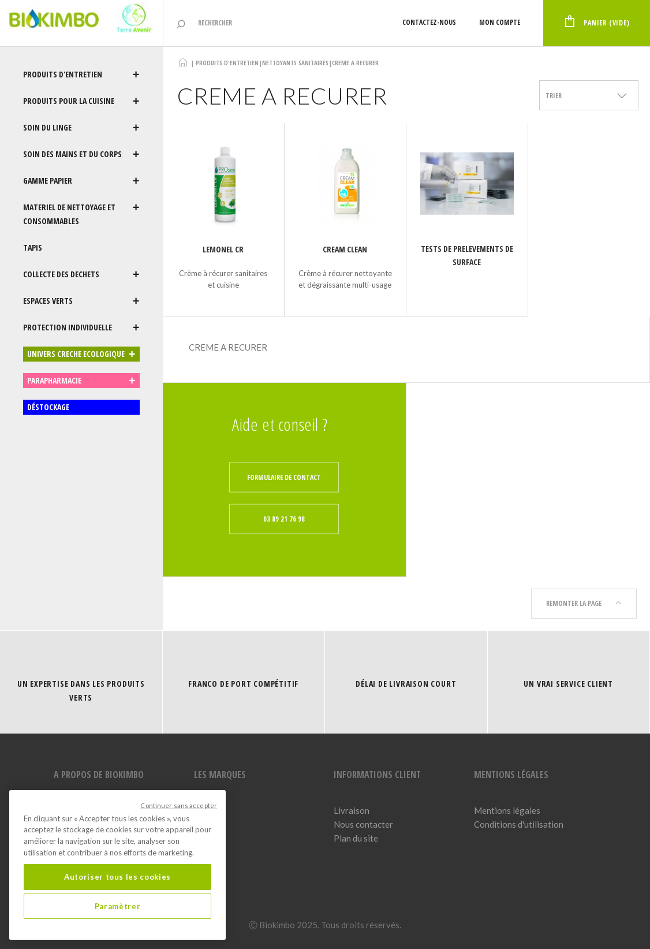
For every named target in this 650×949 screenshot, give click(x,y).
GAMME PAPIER (81, 181)
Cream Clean (345, 249)
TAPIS (32, 247)
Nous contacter (363, 824)
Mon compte (499, 22)
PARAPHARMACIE (81, 381)
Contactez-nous (429, 22)
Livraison (351, 810)
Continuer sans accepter (178, 805)
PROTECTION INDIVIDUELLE (81, 327)
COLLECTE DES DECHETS (81, 274)
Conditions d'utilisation (518, 824)
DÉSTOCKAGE (48, 406)
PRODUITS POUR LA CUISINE (81, 101)
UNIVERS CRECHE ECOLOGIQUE (81, 354)
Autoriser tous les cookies (117, 876)
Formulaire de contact (284, 477)
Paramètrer (118, 906)
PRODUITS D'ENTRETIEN (81, 74)
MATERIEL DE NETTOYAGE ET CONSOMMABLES (81, 214)
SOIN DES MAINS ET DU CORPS (81, 154)
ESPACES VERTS (81, 301)
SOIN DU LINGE (81, 128)
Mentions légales (507, 810)
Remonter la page (584, 603)
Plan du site (356, 838)
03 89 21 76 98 (284, 518)
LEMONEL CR (223, 249)
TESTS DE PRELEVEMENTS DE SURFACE (467, 255)
